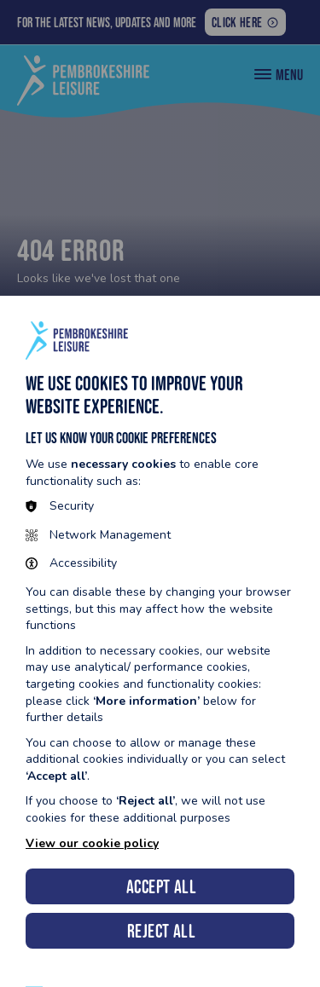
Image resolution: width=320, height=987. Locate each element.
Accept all (161, 887)
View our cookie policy (92, 843)
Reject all (161, 931)
